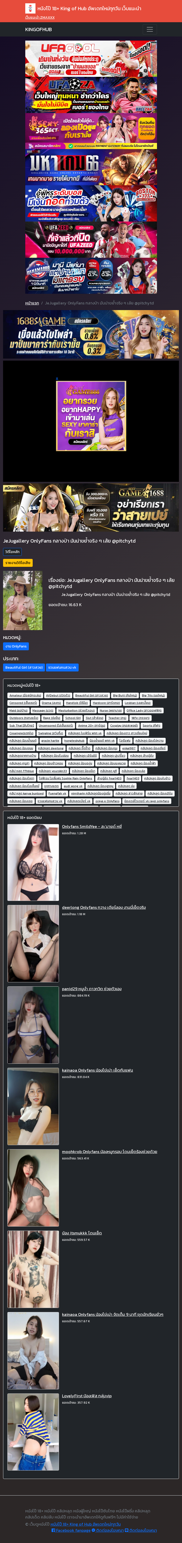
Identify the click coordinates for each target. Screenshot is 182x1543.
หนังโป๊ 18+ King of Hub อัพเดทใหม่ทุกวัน (86, 1524)
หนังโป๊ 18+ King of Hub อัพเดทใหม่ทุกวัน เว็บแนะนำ (83, 8)
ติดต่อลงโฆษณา (108, 1530)
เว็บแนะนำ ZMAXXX (40, 17)
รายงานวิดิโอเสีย (17, 563)
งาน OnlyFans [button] (16, 646)
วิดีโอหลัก (12, 552)
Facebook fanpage (71, 1530)
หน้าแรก (32, 303)
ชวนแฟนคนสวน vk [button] (62, 667)
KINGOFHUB (38, 29)
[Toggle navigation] (150, 29)
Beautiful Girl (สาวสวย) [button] (24, 667)
